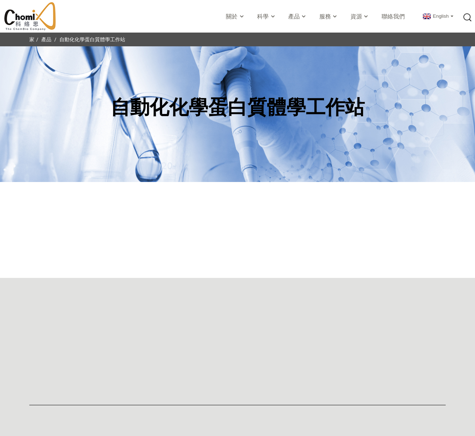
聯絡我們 (393, 16)
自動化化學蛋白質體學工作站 (92, 39)
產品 (297, 16)
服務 (328, 16)
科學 (266, 16)
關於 (235, 16)
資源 (359, 16)
